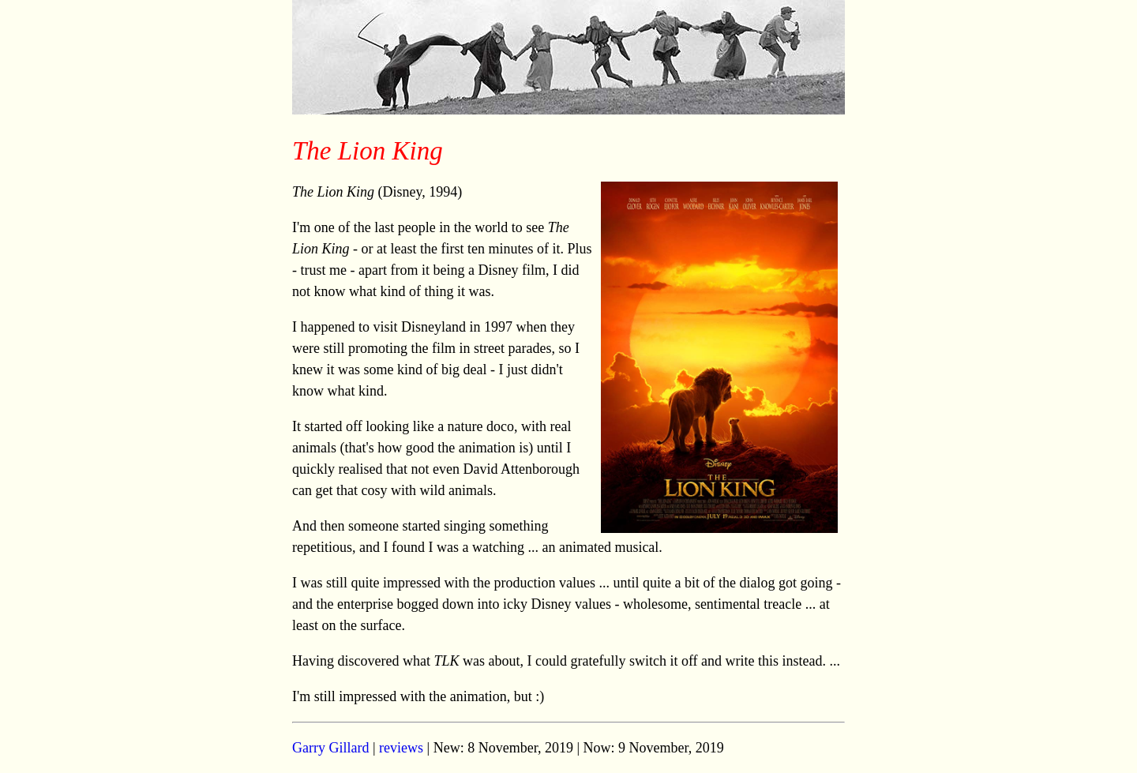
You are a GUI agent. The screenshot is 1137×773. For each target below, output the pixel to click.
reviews (401, 748)
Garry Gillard (330, 748)
